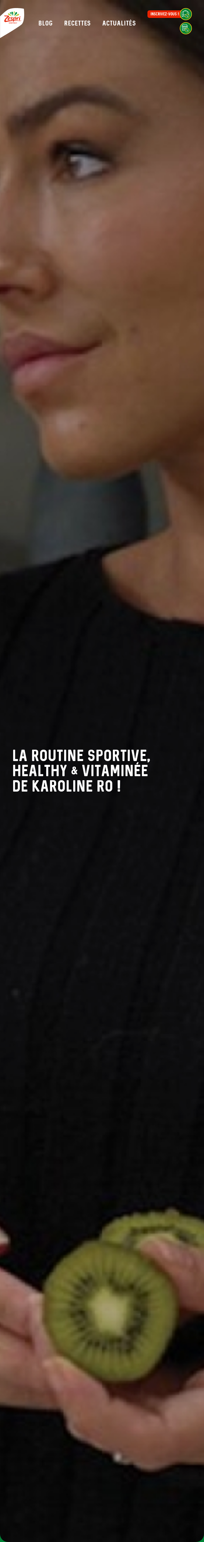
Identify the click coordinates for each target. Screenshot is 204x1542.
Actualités (119, 23)
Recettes (77, 23)
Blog (45, 23)
